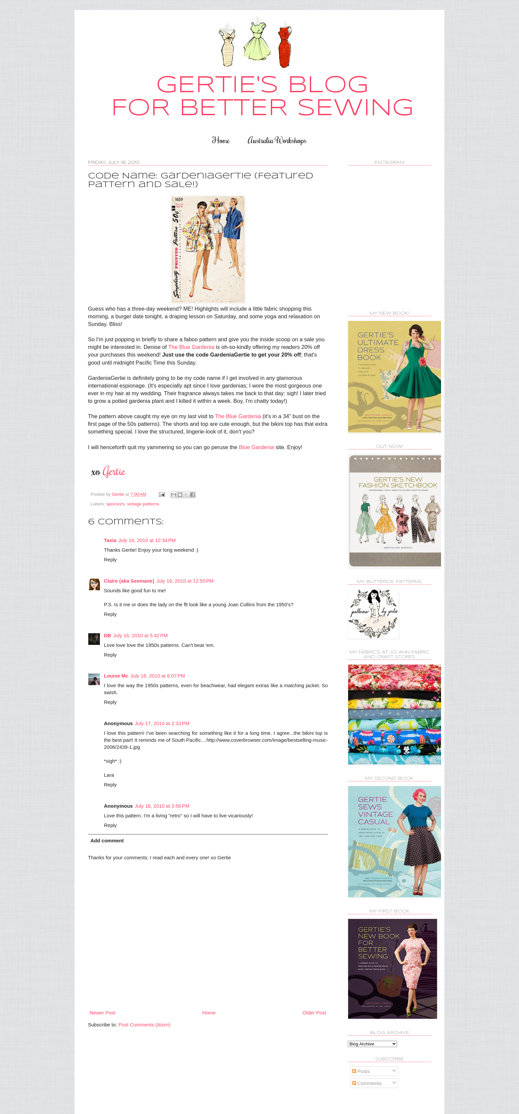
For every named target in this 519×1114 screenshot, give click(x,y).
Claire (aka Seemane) (129, 581)
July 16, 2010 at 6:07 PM (157, 676)
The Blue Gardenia (192, 347)
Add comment (107, 840)
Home (221, 140)
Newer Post (103, 1012)
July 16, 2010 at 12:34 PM (147, 540)
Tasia (110, 540)
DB (107, 635)
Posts (361, 1071)
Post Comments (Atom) (145, 1024)
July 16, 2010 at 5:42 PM (140, 635)
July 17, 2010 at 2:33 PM (162, 723)
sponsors (115, 503)
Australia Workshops (277, 140)
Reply (110, 559)
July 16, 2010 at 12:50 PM (185, 581)
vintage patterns (143, 503)
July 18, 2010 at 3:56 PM (162, 806)
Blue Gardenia (256, 447)
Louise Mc (116, 676)
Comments (367, 1083)
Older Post (314, 1012)
